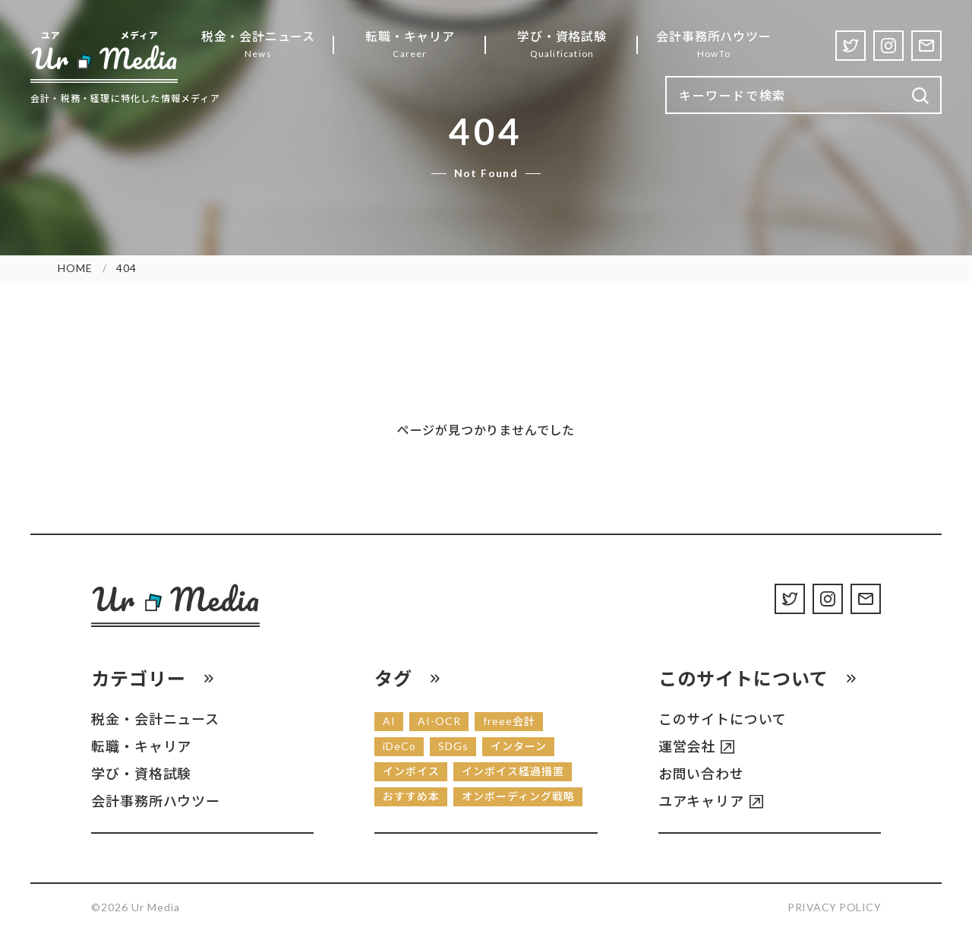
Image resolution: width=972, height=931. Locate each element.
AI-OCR (439, 720)
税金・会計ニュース (155, 719)
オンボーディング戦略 (518, 796)
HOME (75, 267)
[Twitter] (850, 45)
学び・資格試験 (141, 773)
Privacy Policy (834, 907)
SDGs (453, 745)
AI (389, 720)
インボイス (411, 771)
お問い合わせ (701, 773)
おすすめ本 (411, 796)
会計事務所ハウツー (155, 801)
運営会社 (687, 746)
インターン (519, 745)
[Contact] (926, 45)
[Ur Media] (104, 56)
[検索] (920, 96)
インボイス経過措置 (513, 771)
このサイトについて (722, 719)
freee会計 (509, 720)
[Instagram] (888, 45)
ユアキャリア (701, 801)
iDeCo (399, 745)
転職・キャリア (141, 746)
